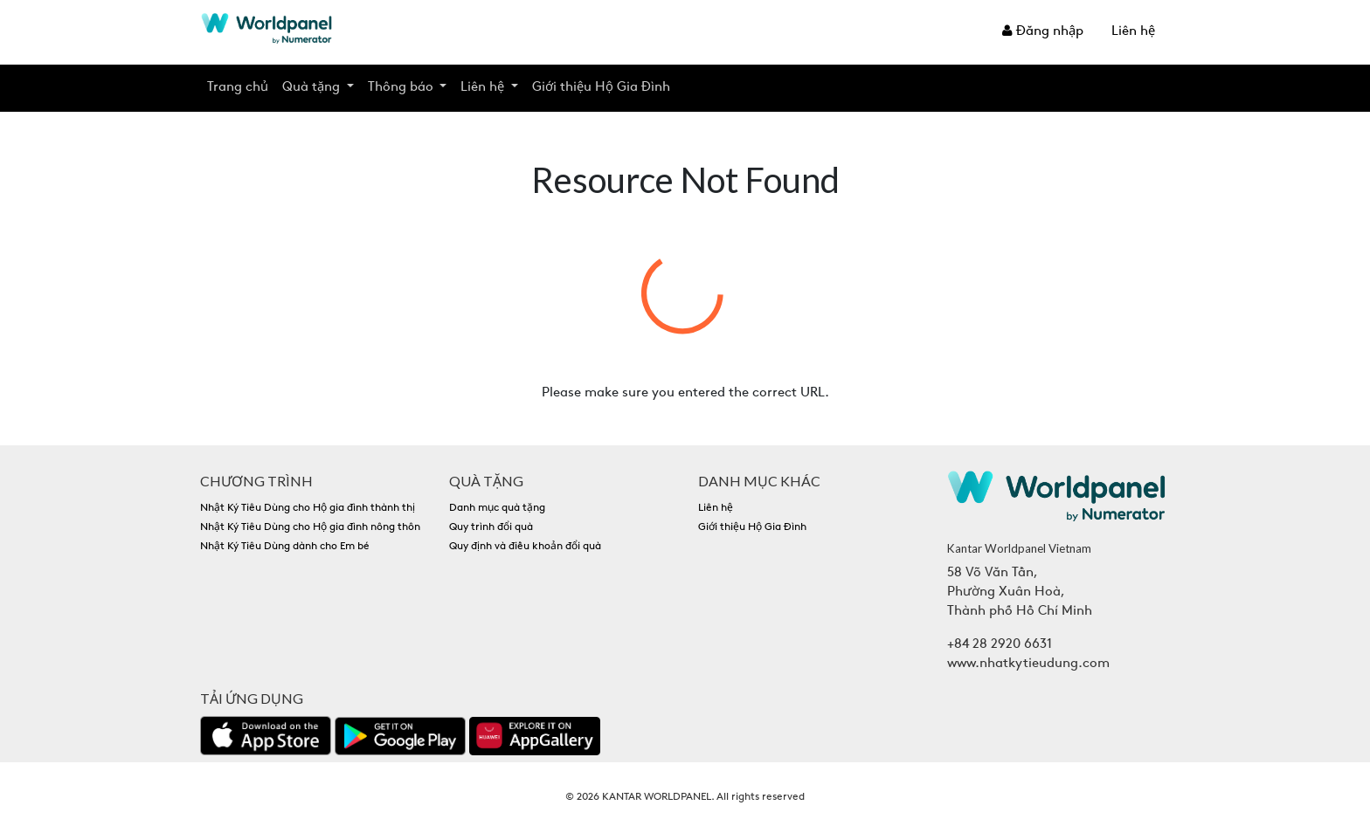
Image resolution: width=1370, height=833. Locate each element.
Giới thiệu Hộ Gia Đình (601, 87)
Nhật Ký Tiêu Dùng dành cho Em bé (285, 546)
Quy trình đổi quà (491, 527)
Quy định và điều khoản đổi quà (525, 546)
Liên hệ (1133, 31)
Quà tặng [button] (312, 87)
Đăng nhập (1042, 31)
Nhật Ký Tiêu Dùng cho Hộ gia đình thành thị (307, 508)
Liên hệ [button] (484, 87)
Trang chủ (237, 87)
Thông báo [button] (402, 87)
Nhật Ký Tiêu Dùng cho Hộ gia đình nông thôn (310, 527)
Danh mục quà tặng (497, 508)
